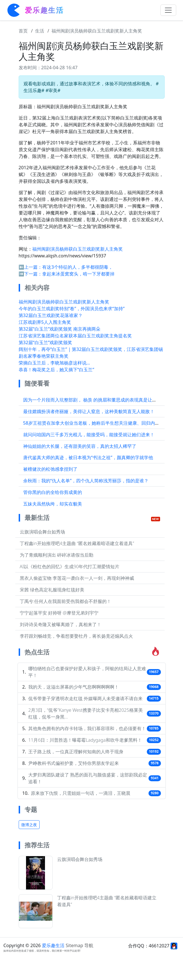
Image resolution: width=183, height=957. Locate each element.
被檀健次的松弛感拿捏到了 (50, 469)
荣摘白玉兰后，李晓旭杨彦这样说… (54, 363)
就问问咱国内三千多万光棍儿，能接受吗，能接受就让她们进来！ (88, 434)
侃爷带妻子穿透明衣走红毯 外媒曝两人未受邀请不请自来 (85, 698)
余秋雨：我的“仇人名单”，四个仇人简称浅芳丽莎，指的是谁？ (86, 481)
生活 (39, 31)
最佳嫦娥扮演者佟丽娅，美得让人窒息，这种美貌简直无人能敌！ (88, 411)
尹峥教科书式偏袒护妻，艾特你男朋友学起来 (73, 763)
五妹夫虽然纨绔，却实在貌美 (52, 504)
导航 (88, 945)
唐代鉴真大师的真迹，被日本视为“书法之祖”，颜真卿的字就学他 (88, 457)
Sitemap (74, 945)
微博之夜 (29, 824)
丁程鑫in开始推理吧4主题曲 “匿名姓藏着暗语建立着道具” (77, 543)
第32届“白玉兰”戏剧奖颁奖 (45, 342)
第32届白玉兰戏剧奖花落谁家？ (51, 315)
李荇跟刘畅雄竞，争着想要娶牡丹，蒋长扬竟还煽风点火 (76, 636)
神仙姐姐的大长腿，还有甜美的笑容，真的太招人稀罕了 (79, 446)
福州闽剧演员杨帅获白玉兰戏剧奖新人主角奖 (96, 31)
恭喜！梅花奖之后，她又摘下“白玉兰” (56, 369)
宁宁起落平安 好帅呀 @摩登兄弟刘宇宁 (59, 613)
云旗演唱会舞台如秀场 (42, 532)
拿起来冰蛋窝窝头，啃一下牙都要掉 (78, 274)
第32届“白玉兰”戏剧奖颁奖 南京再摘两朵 (60, 329)
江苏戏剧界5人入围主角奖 (45, 322)
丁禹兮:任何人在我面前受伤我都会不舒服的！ (65, 601)
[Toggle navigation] (168, 10)
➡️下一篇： (30, 274)
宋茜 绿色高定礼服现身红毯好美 (52, 590)
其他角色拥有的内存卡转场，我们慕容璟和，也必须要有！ (87, 728)
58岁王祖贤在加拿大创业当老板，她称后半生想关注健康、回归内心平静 (96, 423)
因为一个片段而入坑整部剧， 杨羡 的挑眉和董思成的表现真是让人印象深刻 (99, 400)
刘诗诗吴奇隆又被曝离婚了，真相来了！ (60, 624)
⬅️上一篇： (30, 267)
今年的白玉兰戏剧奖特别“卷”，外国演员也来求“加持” (72, 308)
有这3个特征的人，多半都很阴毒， (77, 267)
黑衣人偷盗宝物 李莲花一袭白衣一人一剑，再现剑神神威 (77, 578)
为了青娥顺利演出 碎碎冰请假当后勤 (56, 555)
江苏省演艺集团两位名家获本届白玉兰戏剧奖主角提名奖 (75, 336)
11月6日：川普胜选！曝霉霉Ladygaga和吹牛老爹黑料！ (85, 740)
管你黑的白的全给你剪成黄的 (52, 492)
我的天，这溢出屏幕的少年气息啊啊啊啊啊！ (73, 687)
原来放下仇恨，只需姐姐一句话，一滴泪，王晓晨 (80, 793)
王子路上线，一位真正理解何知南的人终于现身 (75, 751)
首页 (23, 31)
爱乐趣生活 (53, 945)
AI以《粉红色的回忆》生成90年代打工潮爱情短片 (70, 566)
